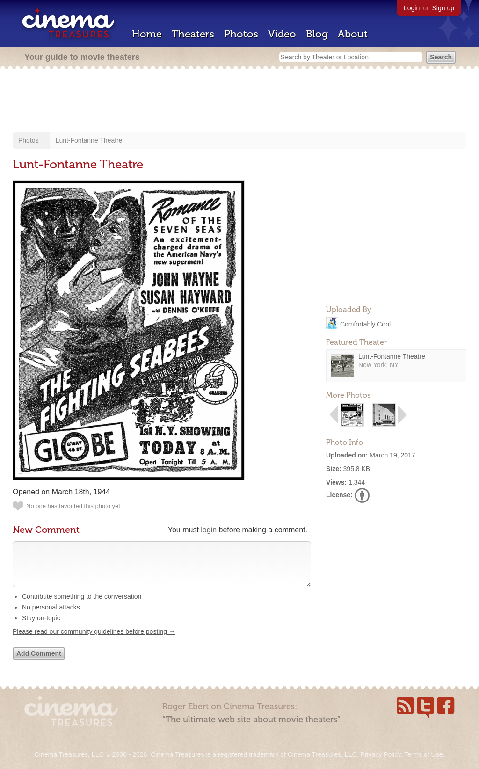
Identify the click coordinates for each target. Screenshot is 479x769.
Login (412, 8)
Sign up (443, 8)
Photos (241, 34)
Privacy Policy (380, 754)
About (353, 34)
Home (147, 34)
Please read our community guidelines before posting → (94, 641)
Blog (317, 34)
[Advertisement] (239, 101)
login (209, 530)
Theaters (193, 34)
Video (282, 34)
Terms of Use (423, 754)
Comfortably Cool (365, 323)
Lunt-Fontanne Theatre (89, 140)
